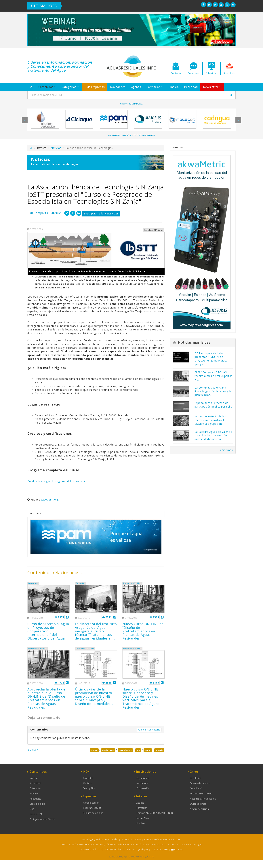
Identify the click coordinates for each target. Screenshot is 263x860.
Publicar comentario (149, 729)
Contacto (178, 849)
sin (138, 750)
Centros (87, 783)
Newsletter (212, 87)
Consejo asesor (91, 802)
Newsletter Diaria (199, 808)
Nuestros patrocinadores (203, 798)
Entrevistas (35, 788)
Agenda (136, 87)
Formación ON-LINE (132, 583)
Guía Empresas (95, 87)
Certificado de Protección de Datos (162, 839)
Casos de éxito (37, 803)
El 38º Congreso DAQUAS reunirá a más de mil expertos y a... (213, 375)
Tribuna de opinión (93, 813)
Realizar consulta (92, 807)
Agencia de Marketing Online (139, 856)
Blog (32, 808)
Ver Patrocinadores (131, 103)
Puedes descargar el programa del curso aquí (56, 481)
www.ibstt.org (50, 499)
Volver (32, 750)
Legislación (195, 778)
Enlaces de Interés (199, 783)
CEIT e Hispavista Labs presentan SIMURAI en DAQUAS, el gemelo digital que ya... (211, 358)
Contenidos (47, 87)
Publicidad (191, 87)
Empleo (174, 87)
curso (94, 750)
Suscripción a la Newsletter (101, 213)
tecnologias (125, 750)
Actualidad (35, 783)
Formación (155, 87)
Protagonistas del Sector (42, 819)
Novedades (118, 87)
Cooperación (143, 788)
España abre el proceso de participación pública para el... (213, 404)
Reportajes (35, 798)
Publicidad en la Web (201, 793)
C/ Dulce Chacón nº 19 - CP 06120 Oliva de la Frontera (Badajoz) (114, 849)
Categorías (70, 87)
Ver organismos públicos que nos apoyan (131, 135)
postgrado (108, 750)
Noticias (56, 148)
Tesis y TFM (36, 814)
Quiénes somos (198, 803)
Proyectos (88, 778)
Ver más (226, 450)
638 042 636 (161, 849)
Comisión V (196, 788)
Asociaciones (142, 783)
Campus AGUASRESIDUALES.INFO (154, 813)
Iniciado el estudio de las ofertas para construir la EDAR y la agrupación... (210, 420)
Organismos (142, 778)
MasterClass (142, 818)
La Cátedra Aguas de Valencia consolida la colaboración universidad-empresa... (213, 435)
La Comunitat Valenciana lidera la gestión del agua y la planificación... (213, 391)
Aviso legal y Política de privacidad (100, 839)
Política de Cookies (131, 839)
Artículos (34, 793)
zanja (148, 750)
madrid (159, 750)
